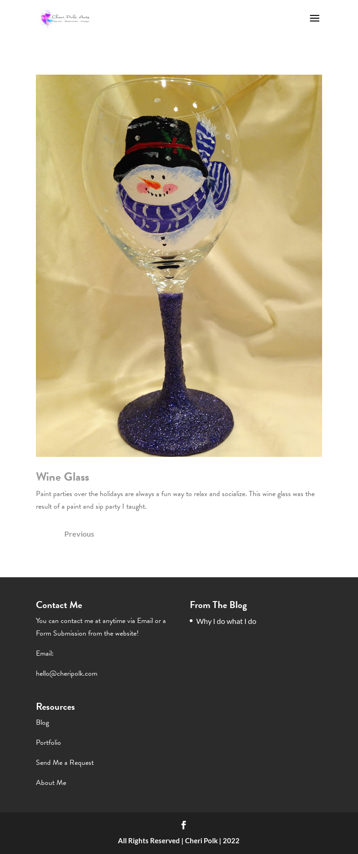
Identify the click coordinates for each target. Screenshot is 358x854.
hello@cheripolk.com (66, 673)
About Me (51, 782)
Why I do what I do (226, 620)
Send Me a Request (65, 762)
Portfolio (48, 742)
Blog (42, 722)
